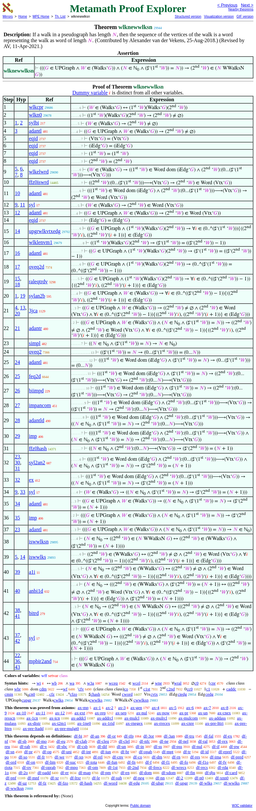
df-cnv (117, 756)
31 (17, 468)
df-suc (70, 762)
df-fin (190, 772)
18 (17, 284)
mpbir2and (40, 661)
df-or (111, 736)
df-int (86, 751)
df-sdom (169, 772)
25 (17, 376)
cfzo (73, 694)
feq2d (35, 376)
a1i (32, 572)
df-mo (41, 741)
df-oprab (48, 767)
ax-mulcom (188, 718)
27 (17, 405)
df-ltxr (75, 777)
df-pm (105, 772)
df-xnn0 (222, 777)
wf (65, 689)
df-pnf (11, 777)
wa (71, 683)
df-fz (42, 783)
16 (17, 253)
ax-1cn (32, 718)
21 (17, 328)
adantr (35, 328)
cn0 (32, 694)
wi (39, 683)
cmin (9, 694)
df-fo (183, 762)
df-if (215, 746)
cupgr (26, 700)
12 (17, 212)
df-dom (145, 772)
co (126, 689)
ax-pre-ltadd (33, 728)
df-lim (50, 762)
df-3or (148, 736)
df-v (43, 746)
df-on (30, 762)
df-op (46, 751)
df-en (125, 772)
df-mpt (167, 751)
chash (95, 694)
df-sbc (62, 746)
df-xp (78, 756)
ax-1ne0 (84, 723)
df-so (23, 756)
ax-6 (190, 707)
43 (17, 667)
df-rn (176, 756)
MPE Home (41, 16)
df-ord (11, 762)
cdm (42, 689)
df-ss (158, 746)
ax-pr (183, 712)
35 (17, 518)
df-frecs (155, 767)
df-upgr (181, 783)
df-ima (215, 756)
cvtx (154, 694)
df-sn (10, 751)
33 (22, 492)
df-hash (85, 783)
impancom (40, 405)
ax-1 (97, 707)
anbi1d (36, 591)
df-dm (157, 756)
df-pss (177, 746)
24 (17, 362)
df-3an (169, 736)
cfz (52, 694)
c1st (146, 689)
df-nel (183, 741)
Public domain (140, 805)
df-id (204, 751)
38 (17, 610)
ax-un (203, 712)
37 (17, 635)
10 (17, 193)
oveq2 (35, 352)
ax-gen (136, 707)
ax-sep (121, 712)
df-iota (91, 762)
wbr (17, 689)
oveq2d (36, 267)
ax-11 (40, 712)
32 (17, 480)
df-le (96, 777)
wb (54, 683)
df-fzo (63, 783)
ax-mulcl (131, 718)
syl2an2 (37, 462)
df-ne (164, 741)
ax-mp (83, 707)
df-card (231, 772)
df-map (84, 772)
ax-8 (224, 707)
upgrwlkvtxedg (44, 231)
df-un (121, 746)
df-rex (222, 741)
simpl (35, 343)
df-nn (160, 777)
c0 (196, 683)
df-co (137, 756)
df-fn (131, 762)
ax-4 (155, 707)
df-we (59, 756)
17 (17, 267)
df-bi (78, 736)
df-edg (134, 783)
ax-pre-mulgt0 (67, 728)
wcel (136, 683)
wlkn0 (35, 115)
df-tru (189, 736)
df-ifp (129, 736)
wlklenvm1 (40, 242)
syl (32, 204)
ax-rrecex (162, 723)
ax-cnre (187, 723)
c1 (208, 689)
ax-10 (21, 712)
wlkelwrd (38, 171)
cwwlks (96, 700)
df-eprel (225, 751)
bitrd (34, 613)
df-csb (82, 746)
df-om (93, 767)
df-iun (106, 751)
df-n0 (199, 777)
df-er (64, 772)
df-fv (222, 762)
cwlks (58, 700)
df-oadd (44, 772)
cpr (213, 683)
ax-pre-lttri (214, 723)
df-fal (208, 736)
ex (31, 480)
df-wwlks (232, 783)
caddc (231, 689)
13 (22, 307)
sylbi (34, 122)
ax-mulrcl (159, 718)
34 (17, 503)
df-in (140, 746)
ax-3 (122, 707)
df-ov (26, 767)
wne (158, 683)
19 (22, 296)
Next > (247, 5)
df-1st (113, 767)
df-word (110, 783)
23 (17, 456)
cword (127, 694)
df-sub (116, 777)
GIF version (244, 16)
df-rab (25, 746)
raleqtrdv (38, 281)
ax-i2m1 (59, 723)
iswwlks (37, 557)
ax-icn (54, 718)
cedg (209, 694)
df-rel (98, 756)
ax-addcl (78, 718)
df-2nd (133, 767)
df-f (148, 762)
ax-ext (80, 712)
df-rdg (222, 767)
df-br (125, 751)
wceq (113, 683)
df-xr (54, 777)
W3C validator (242, 805)
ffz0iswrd (39, 182)
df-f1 (166, 762)
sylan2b (37, 296)
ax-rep (100, 712)
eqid (33, 138)
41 (17, 616)
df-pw (234, 746)
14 (17, 231)
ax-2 (109, 707)
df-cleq (103, 741)
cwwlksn (140, 700)
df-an (94, 736)
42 (17, 641)
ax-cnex (224, 712)
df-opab (145, 751)
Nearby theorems (240, 9)
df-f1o (203, 762)
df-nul (197, 746)
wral (177, 683)
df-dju (210, 772)
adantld (36, 420)
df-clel (124, 741)
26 (17, 390)
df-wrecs (178, 767)
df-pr (28, 751)
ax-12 (60, 712)
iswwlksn (38, 541)
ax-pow (163, 712)
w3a (90, 683)
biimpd (36, 390)
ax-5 (173, 707)
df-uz (22, 783)
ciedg (182, 694)
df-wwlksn (15, 788)
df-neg (138, 777)
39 (17, 572)
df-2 (179, 777)
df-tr (187, 751)
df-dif (102, 746)
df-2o (23, 772)
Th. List (60, 16)
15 (17, 278)
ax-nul (141, 712)
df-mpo (71, 767)
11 (22, 204)
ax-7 (207, 707)
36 (17, 661)
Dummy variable (90, 92)
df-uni (66, 751)
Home (22, 16)
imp (33, 436)
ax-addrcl (105, 718)
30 (17, 462)
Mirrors (8, 16)
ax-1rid (108, 723)
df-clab (81, 741)
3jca (33, 310)
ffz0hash (38, 448)
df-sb (22, 741)
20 (17, 313)
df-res (195, 756)
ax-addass (217, 718)
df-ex (227, 736)
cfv (81, 689)
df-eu (61, 741)
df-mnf (33, 777)
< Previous (227, 5)
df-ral (203, 741)
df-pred (237, 756)
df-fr (41, 756)
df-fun (112, 762)
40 (17, 591)
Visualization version (219, 16)
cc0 (190, 689)
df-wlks (205, 783)
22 (17, 655)
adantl (35, 131)
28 (17, 420)
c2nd (170, 689)
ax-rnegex (134, 723)
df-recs (202, 767)
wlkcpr (36, 107)
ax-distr (34, 723)
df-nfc (145, 741)
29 (17, 436)
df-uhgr (157, 783)
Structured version (188, 16)
